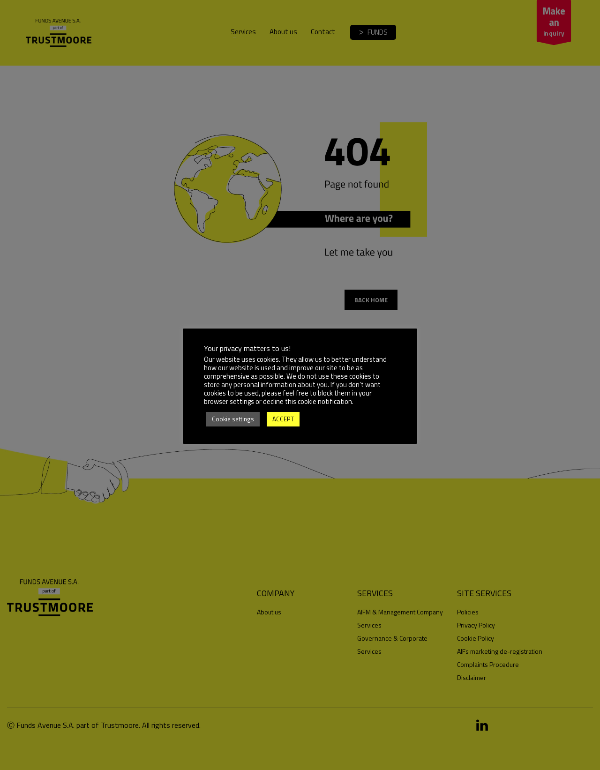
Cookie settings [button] (233, 419)
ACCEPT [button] (283, 419)
